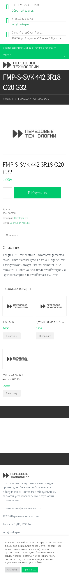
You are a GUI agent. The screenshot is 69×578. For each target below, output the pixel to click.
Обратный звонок (22, 10)
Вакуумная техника (20, 222)
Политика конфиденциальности (22, 508)
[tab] (12, 235)
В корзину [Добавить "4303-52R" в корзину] (11, 336)
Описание (12, 235)
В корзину (37, 193)
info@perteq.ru (20, 24)
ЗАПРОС (7, 55)
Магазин (8, 99)
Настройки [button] (12, 569)
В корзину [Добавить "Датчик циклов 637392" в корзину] (45, 336)
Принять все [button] (30, 569)
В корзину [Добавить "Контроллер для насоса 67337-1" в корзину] (11, 393)
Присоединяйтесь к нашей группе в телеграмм (29, 47)
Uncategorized (21, 218)
